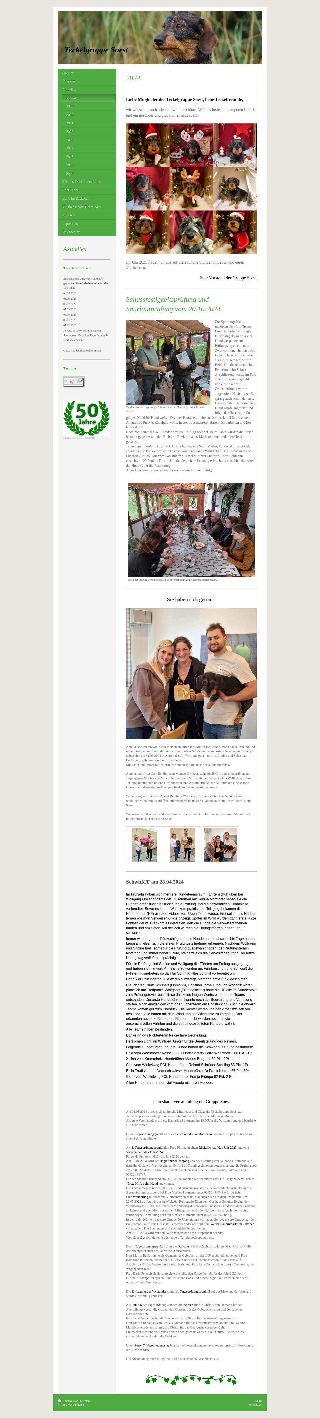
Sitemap (85, 1400)
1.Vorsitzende (211, 800)
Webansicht (255, 1404)
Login (258, 1400)
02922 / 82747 (135, 1174)
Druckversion (68, 1400)
